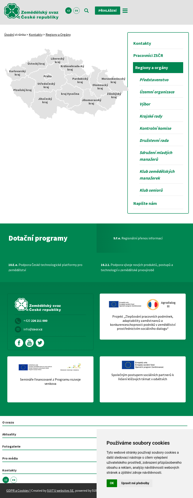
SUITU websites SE (60, 490)
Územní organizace (156, 91)
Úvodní (9, 34)
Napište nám (145, 203)
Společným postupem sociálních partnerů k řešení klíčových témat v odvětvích (142, 377)
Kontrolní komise (155, 128)
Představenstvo (153, 79)
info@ (32, 329)
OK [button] (112, 483)
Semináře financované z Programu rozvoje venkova (50, 381)
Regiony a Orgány (58, 34)
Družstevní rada (154, 140)
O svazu (8, 422)
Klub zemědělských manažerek (156, 175)
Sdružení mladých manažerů (155, 156)
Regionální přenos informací (137, 238)
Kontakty (35, 34)
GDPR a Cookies (17, 490)
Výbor (144, 104)
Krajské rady (150, 116)
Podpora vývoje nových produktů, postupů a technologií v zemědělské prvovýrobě (137, 267)
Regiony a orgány (151, 67)
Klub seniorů (150, 190)
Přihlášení (107, 10)
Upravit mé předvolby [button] (135, 483)
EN (76, 10)
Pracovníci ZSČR (148, 55)
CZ (68, 10)
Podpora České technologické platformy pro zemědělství (45, 267)
